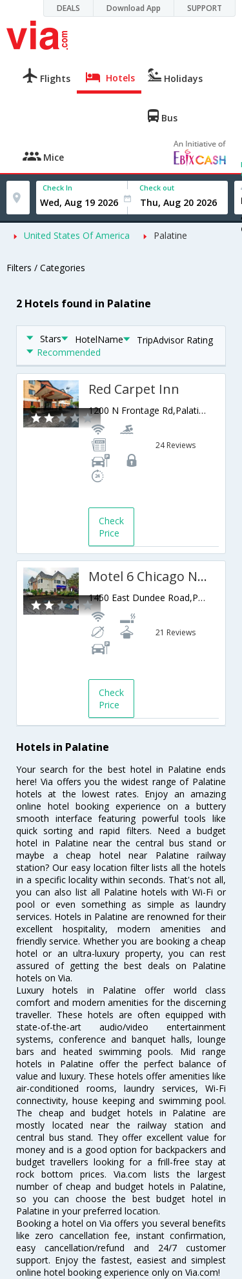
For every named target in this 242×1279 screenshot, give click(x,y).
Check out (156, 187)
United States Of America (77, 235)
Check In (57, 187)
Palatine (170, 235)
